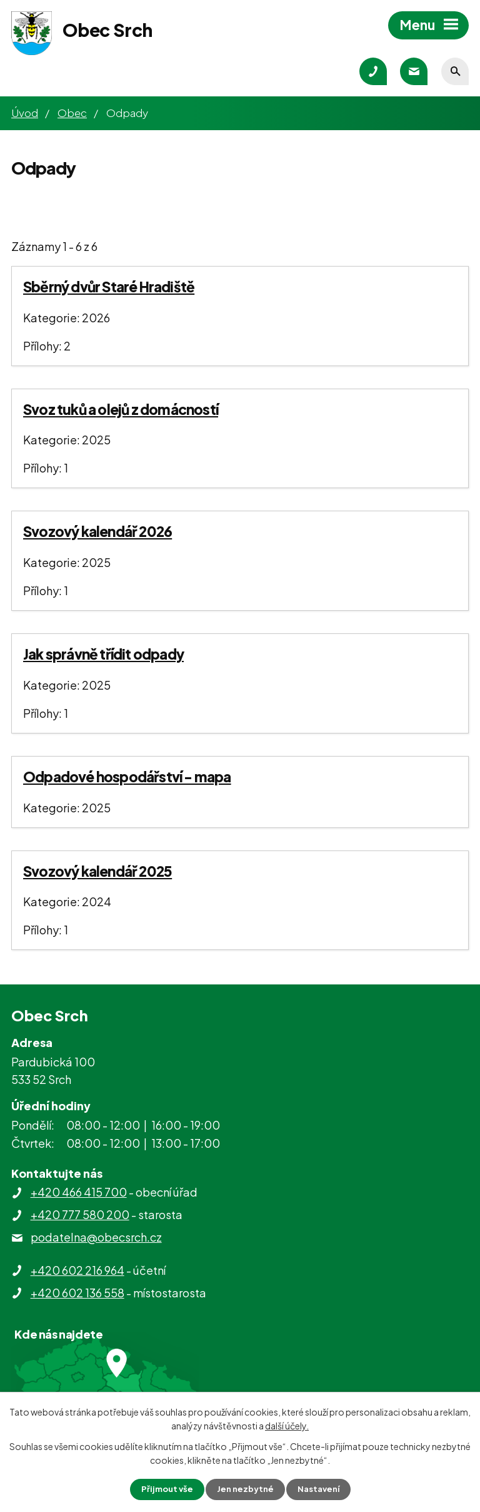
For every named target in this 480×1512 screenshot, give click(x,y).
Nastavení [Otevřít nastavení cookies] (321, 1488)
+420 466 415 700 (79, 1192)
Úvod (24, 113)
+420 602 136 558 (77, 1292)
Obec (72, 113)
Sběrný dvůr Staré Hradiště (108, 286)
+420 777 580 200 (80, 1214)
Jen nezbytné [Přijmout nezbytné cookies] (245, 1488)
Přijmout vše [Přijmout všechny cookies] (163, 1488)
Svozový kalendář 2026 (97, 531)
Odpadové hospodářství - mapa (127, 776)
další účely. (287, 1424)
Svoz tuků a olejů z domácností (120, 409)
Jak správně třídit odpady (103, 654)
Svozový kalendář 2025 (97, 871)
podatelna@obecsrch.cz (96, 1237)
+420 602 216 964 (77, 1270)
